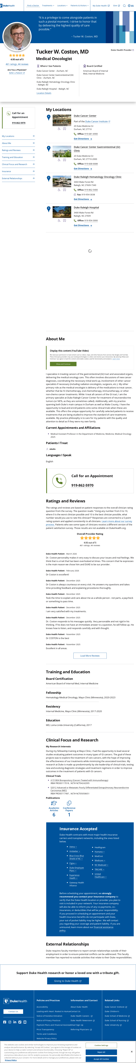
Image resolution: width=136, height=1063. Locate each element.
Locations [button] (61, 5)
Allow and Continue (63, 364)
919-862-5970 (82, 485)
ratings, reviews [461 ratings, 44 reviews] (17, 64)
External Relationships (12, 178)
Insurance (6, 171)
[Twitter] (20, 1022)
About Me (6, 143)
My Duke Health (100, 5)
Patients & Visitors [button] (79, 5)
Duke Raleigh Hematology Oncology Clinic (98, 176)
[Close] (132, 1051)
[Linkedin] (15, 1022)
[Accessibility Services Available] (59, 129)
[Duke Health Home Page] (15, 1001)
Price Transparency (45, 1029)
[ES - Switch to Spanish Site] (131, 5)
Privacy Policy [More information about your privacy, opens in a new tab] (11, 1060)
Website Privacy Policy (47, 1038)
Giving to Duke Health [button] (66, 980)
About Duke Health (79, 1007)
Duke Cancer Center (85, 115)
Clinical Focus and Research (14, 164)
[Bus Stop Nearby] (64, 129)
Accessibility (42, 1007)
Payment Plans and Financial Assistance (55, 1025)
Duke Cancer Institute (96, 121)
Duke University (112, 1025)
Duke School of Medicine (116, 1016)
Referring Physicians (80, 1029)
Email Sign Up (77, 1025)
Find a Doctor (33, 5)
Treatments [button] (47, 5)
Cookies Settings (101, 1045)
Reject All (101, 1052)
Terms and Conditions (47, 1034)
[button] (54, 809)
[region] (68, 1052)
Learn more (116, 359)
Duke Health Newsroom (81, 1020)
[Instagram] (10, 1022)
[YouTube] (25, 1022)
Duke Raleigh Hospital (86, 207)
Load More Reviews (90, 655)
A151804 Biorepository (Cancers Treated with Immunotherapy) (79, 780)
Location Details (44, 93)
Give (115, 5)
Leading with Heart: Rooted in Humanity (55, 1011)
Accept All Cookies (101, 1059)
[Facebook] (5, 1022)
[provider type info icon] (133, 50)
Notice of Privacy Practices (48, 1020)
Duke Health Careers (80, 1016)
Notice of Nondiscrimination (49, 1016)
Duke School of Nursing (115, 1020)
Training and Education (12, 157)
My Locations (8, 136)
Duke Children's (112, 1011)
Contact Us (13, 1011)
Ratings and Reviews (11, 150)
